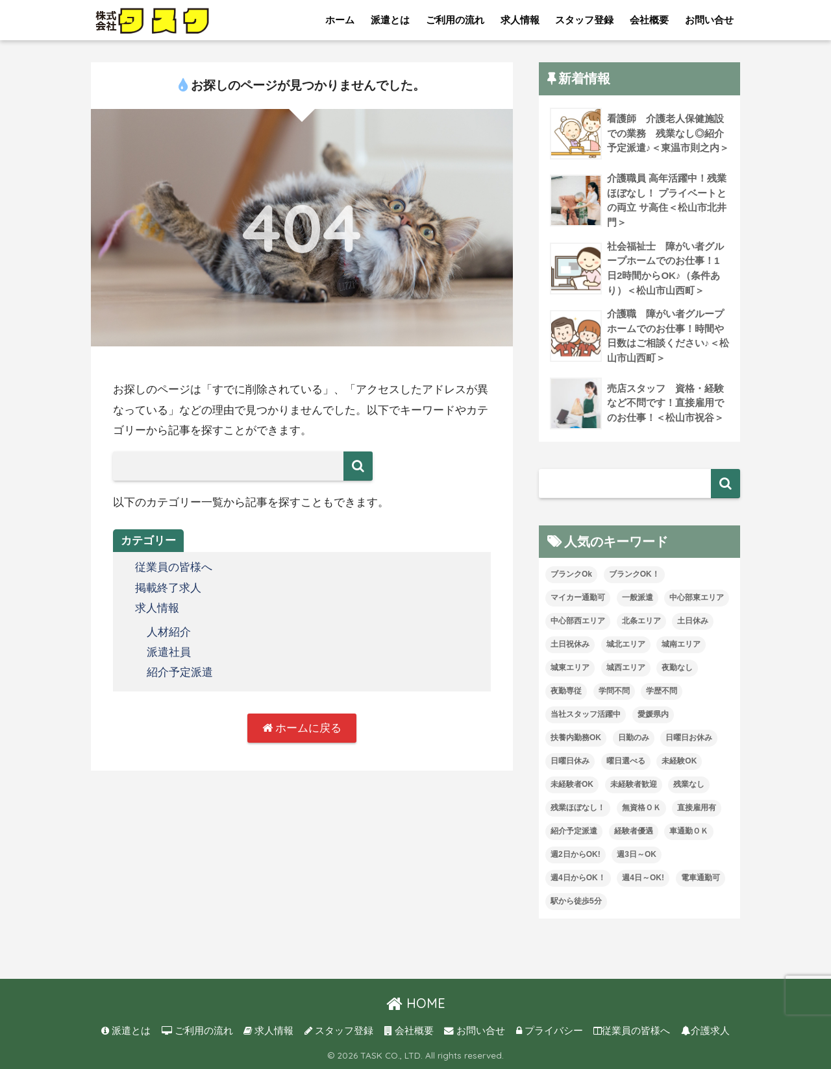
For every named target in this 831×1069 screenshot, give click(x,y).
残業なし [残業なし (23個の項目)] (688, 784)
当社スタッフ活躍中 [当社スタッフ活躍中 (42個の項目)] (586, 714)
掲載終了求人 (168, 588)
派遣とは (390, 19)
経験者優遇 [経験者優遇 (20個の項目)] (633, 830)
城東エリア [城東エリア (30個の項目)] (570, 667)
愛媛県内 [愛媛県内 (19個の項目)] (653, 714)
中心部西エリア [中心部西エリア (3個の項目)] (578, 620)
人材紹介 (169, 632)
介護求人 (705, 1031)
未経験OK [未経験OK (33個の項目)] (679, 760)
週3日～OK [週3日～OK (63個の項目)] (636, 854)
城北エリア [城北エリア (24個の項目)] (625, 644)
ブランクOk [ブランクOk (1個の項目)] (571, 574)
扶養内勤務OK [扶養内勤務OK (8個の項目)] (576, 737)
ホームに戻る (302, 728)
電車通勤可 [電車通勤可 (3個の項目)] (700, 877)
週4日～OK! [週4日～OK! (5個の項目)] (643, 877)
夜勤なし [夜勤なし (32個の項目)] (677, 667)
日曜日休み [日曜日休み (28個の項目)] (570, 760)
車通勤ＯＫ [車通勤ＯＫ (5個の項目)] (688, 830)
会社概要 (649, 19)
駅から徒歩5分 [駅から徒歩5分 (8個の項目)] (576, 901)
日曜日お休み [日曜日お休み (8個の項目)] (688, 737)
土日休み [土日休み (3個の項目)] (692, 620)
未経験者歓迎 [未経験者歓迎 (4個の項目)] (633, 784)
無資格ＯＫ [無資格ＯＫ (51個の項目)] (641, 807)
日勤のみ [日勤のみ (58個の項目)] (633, 737)
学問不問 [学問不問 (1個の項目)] (614, 690)
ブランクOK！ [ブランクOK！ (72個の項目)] (634, 574)
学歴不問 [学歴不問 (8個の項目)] (661, 690)
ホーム (339, 19)
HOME (415, 1003)
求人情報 (520, 19)
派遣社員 (169, 652)
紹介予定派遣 (180, 672)
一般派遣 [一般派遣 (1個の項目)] (637, 597)
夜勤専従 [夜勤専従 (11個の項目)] (566, 690)
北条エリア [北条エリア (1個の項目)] (641, 620)
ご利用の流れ (455, 19)
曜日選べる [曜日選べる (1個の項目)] (625, 760)
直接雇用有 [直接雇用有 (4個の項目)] (696, 807)
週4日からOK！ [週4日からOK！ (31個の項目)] (578, 877)
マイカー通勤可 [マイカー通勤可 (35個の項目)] (578, 597)
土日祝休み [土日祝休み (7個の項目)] (570, 644)
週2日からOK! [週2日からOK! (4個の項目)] (576, 854)
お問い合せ (709, 19)
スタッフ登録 (584, 19)
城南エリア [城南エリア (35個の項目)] (681, 644)
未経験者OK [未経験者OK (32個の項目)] (572, 784)
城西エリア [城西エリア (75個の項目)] (625, 667)
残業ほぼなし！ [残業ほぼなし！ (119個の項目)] (578, 807)
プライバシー (549, 1031)
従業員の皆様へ (173, 567)
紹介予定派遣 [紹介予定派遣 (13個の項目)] (574, 830)
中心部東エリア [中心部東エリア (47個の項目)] (696, 597)
